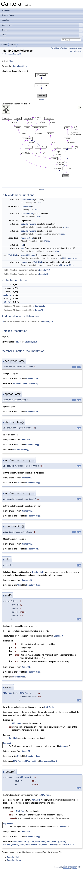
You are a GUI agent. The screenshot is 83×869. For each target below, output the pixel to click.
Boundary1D (44, 270)
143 (19, 549)
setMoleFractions (28, 224)
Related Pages (8, 15)
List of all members (76, 51)
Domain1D (43, 274)
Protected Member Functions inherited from (27, 321)
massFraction (27, 238)
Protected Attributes (75, 48)
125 (19, 378)
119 (17, 342)
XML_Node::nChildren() (47, 844)
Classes (42, 30)
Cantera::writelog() (21, 449)
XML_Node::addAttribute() (24, 761)
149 (19, 672)
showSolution (27, 213)
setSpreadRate (27, 199)
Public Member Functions (59, 48)
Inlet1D (13, 44)
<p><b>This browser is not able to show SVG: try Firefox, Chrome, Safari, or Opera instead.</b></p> (42, 85)
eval (23, 248)
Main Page (6, 10)
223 (19, 836)
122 (19, 585)
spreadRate (26, 206)
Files (42, 35)
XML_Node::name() (28, 844)
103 (19, 483)
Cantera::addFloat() (48, 761)
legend (42, 99)
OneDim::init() (38, 572)
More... (12, 61)
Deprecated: (8, 743)
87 (18, 445)
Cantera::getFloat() (11, 844)
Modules (5, 20)
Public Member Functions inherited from (26, 270)
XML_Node (13, 255)
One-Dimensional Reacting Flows (12, 54)
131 (19, 412)
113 (19, 516)
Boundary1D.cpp (32, 445)
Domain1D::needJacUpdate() (25, 383)
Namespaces (42, 25)
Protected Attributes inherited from (23, 306)
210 (19, 756)
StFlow (7, 302)
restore (24, 262)
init (22, 245)
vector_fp (7, 295)
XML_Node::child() (38, 841)
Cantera (4, 44)
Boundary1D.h (20, 66)
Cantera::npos (19, 677)
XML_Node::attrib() (21, 841)
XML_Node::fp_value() (56, 841)
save (23, 255)
